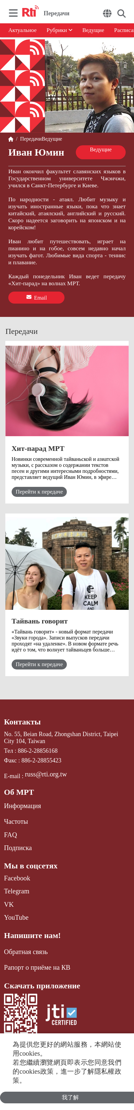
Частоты (16, 821)
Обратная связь (26, 951)
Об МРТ (19, 792)
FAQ (10, 834)
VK (9, 904)
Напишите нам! (32, 935)
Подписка (18, 847)
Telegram (16, 891)
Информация (22, 805)
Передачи (29, 139)
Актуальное (22, 30)
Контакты (22, 721)
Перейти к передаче (39, 492)
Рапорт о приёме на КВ (37, 967)
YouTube (16, 917)
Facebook (17, 878)
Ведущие (93, 30)
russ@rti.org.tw (46, 774)
